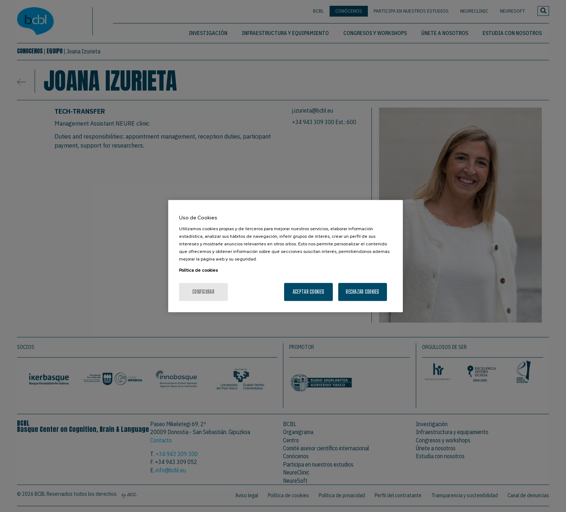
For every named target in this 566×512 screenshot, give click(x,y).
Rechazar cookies (362, 292)
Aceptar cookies (308, 292)
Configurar (203, 292)
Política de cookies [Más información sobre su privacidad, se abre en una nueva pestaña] (198, 270)
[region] (285, 256)
